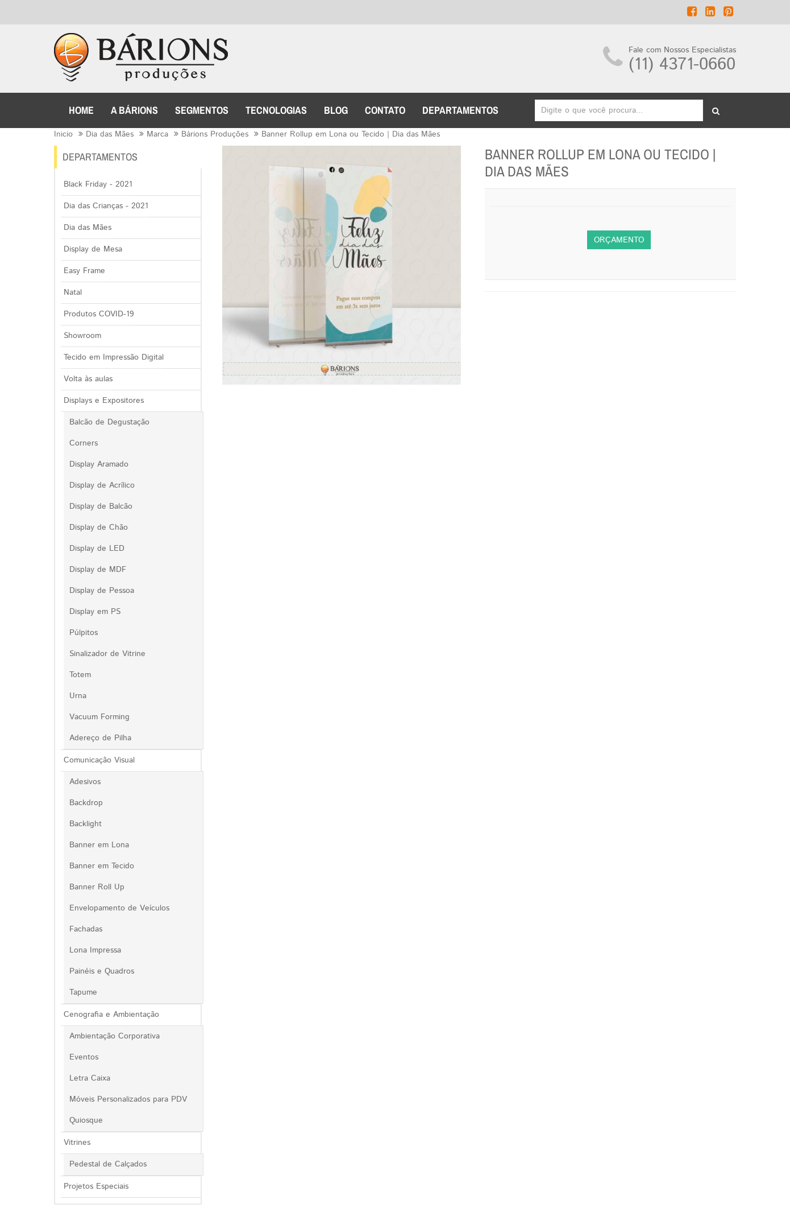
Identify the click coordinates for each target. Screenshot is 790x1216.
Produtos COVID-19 (99, 314)
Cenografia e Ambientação (111, 1014)
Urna (77, 696)
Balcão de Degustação (109, 422)
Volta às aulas (88, 379)
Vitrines (77, 1142)
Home (81, 110)
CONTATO (385, 110)
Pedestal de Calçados (108, 1164)
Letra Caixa (89, 1078)
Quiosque (86, 1120)
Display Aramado (98, 464)
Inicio (63, 134)
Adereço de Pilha (100, 738)
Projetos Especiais (96, 1186)
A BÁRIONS (134, 110)
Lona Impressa (95, 950)
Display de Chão (98, 527)
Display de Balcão (100, 506)
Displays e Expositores (104, 400)
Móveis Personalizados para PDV (128, 1099)
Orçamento (619, 240)
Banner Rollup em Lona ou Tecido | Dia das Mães (350, 134)
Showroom (82, 335)
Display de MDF (97, 569)
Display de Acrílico (102, 485)
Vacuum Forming (99, 717)
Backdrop (86, 803)
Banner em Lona (99, 845)
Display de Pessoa (101, 590)
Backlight (85, 824)
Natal (73, 292)
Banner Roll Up (96, 887)
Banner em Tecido (101, 866)
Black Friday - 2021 (98, 184)
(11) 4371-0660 (682, 64)
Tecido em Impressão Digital (114, 357)
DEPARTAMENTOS (460, 110)
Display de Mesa (93, 249)
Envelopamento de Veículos (119, 908)
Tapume (83, 992)
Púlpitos (83, 632)
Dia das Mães (110, 134)
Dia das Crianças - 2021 (106, 206)
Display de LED (96, 548)
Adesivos (85, 782)
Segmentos (201, 110)
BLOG (336, 110)
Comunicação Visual (99, 760)
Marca (157, 134)
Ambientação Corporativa (114, 1036)
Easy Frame (84, 271)
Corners (83, 443)
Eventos (83, 1057)
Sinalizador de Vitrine (107, 653)
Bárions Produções (214, 134)
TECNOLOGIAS (276, 110)
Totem (80, 675)
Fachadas (85, 929)
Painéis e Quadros (101, 971)
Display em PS (94, 611)
